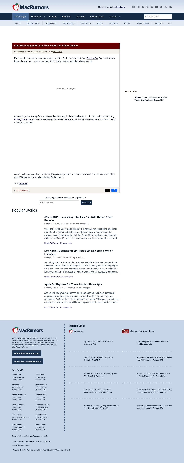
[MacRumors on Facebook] (142, 7)
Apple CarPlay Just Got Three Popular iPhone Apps (75, 284)
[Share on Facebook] (114, 190)
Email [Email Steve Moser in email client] (14, 429)
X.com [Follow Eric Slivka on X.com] (43, 379)
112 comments (21, 190)
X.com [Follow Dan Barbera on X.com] (19, 419)
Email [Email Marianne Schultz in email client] (38, 409)
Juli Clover (80, 257)
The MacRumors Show (142, 331)
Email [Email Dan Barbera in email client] (14, 419)
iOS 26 (127, 23)
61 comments (66, 243)
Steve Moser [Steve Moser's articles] (17, 424)
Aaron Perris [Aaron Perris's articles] (41, 424)
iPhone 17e (86, 23)
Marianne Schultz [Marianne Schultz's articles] (42, 404)
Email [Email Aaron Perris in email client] (38, 429)
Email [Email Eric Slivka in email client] (38, 379)
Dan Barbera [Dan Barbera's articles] (17, 414)
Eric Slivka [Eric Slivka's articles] (40, 374)
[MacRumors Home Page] (30, 7)
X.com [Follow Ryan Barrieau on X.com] (43, 419)
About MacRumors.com (26, 353)
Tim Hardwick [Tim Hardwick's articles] (41, 394)
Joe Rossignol (82, 224)
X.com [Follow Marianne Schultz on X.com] (43, 409)
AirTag (100, 23)
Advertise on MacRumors (27, 361)
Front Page (20, 16)
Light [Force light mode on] (62, 450)
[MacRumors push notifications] (161, 7)
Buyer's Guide (97, 16)
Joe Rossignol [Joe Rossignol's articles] (41, 384)
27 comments (66, 307)
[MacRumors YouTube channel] (156, 7)
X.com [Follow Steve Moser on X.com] (19, 429)
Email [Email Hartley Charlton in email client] (14, 409)
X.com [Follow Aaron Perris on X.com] (43, 429)
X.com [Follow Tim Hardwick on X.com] (43, 399)
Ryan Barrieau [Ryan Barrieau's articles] (41, 414)
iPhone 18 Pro (33, 23)
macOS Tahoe (143, 23)
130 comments (66, 277)
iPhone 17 (159, 23)
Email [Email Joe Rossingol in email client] (38, 389)
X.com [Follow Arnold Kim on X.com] (19, 379)
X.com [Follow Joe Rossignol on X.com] (43, 389)
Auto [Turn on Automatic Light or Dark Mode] (57, 450)
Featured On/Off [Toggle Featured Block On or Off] (19, 450)
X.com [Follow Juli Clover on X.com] (19, 389)
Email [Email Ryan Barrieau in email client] (38, 419)
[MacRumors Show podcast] (133, 7)
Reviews (80, 16)
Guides (52, 16)
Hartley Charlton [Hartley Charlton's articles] (18, 404)
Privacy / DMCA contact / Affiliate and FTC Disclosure (31, 441)
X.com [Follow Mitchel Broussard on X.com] (19, 399)
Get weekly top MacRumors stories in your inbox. (66, 197)
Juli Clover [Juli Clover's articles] (16, 384)
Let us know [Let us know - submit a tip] (119, 7)
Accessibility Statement (20, 446)
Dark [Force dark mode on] (67, 450)
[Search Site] (158, 16)
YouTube (78, 331)
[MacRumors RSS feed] (166, 7)
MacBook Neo (68, 23)
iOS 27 (18, 23)
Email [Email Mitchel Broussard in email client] (14, 399)
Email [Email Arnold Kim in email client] (14, 379)
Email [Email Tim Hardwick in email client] (38, 399)
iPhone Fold (51, 23)
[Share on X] (107, 190)
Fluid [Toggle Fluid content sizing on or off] (44, 450)
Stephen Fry (92, 58)
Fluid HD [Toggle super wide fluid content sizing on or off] (50, 450)
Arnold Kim (57, 51)
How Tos (66, 16)
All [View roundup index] (170, 23)
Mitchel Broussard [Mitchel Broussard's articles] (19, 394)
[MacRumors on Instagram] (138, 7)
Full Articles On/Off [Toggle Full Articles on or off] (33, 450)
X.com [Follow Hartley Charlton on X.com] (19, 409)
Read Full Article (51, 243)
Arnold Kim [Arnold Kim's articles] (16, 374)
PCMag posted (21, 119)
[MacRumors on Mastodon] (151, 7)
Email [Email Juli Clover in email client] (14, 389)
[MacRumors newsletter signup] (170, 7)
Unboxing (23, 183)
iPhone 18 (113, 23)
